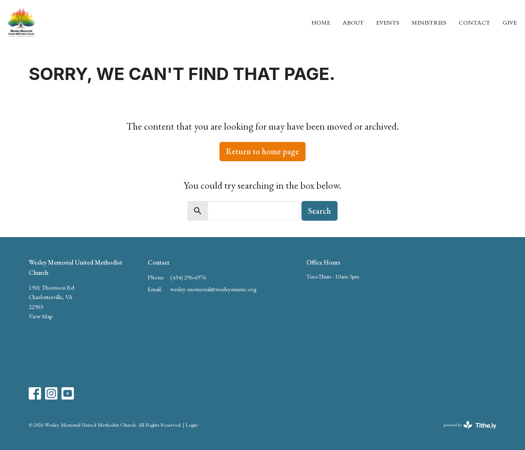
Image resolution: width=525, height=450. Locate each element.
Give (509, 22)
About (353, 22)
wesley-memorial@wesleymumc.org (213, 289)
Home (320, 22)
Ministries (428, 22)
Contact (474, 22)
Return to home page (262, 151)
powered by (469, 425)
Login (191, 424)
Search (319, 211)
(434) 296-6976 (188, 277)
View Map (41, 316)
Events (387, 22)
